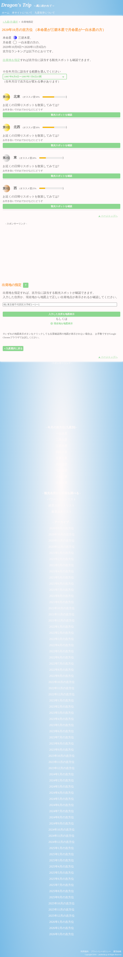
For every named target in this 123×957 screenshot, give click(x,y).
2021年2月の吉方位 (61, 559)
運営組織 (117, 951)
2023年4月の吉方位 (61, 718)
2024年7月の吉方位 (61, 811)
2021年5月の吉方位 (61, 577)
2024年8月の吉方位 (61, 817)
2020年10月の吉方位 (62, 534)
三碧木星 (61, 445)
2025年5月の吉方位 (61, 872)
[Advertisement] (61, 251)
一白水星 (61, 433)
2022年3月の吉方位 (61, 638)
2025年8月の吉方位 (61, 891)
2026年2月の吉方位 (61, 928)
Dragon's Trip (27, 5)
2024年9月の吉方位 (61, 823)
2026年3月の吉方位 (61, 934)
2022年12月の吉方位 (62, 694)
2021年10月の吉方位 (62, 608)
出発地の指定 (15, 285)
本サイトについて (22, 12)
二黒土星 (61, 439)
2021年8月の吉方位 (61, 595)
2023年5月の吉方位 (61, 725)
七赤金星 (61, 470)
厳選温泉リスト (61, 511)
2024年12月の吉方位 (62, 841)
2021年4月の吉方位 (61, 571)
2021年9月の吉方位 (61, 602)
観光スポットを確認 (61, 114)
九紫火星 (61, 482)
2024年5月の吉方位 (61, 798)
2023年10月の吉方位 (62, 755)
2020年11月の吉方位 (61, 540)
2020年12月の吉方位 (62, 546)
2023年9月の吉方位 (61, 749)
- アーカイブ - (61, 522)
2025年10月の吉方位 (62, 903)
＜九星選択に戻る (13, 348)
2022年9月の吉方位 (61, 675)
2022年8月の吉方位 (61, 669)
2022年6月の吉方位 (61, 657)
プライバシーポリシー (101, 951)
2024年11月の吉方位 (61, 835)
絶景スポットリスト (62, 505)
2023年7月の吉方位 (61, 737)
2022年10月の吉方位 (62, 682)
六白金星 (61, 464)
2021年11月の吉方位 (61, 614)
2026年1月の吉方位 (61, 921)
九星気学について (45, 12)
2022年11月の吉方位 (61, 688)
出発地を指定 (11, 59)
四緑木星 (61, 451)
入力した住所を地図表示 (61, 314)
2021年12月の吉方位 (62, 620)
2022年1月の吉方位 (61, 626)
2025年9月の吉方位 (61, 897)
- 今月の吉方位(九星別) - (61, 427)
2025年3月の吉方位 (61, 860)
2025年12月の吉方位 (62, 915)
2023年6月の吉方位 (61, 731)
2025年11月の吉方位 (61, 909)
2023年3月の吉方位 (61, 712)
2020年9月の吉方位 (61, 528)
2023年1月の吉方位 (61, 700)
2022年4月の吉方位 (61, 645)
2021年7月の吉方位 (61, 589)
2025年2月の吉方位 (61, 854)
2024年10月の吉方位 (62, 829)
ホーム (5, 12)
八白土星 (61, 476)
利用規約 (85, 951)
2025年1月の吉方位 (61, 848)
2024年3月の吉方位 (61, 786)
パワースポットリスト (61, 499)
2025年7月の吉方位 (61, 884)
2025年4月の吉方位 (61, 866)
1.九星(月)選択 (10, 22)
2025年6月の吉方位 (61, 878)
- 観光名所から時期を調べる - (61, 493)
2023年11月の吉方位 (61, 761)
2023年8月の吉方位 (61, 743)
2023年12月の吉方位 (62, 768)
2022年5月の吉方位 (61, 651)
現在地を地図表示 (61, 323)
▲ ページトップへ (108, 216)
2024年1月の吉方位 (61, 774)
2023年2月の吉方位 (61, 706)
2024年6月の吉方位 (61, 805)
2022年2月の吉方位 (61, 632)
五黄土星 (61, 458)
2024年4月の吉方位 (61, 792)
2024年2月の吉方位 (61, 780)
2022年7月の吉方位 (61, 663)
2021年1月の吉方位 (61, 552)
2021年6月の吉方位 (61, 583)
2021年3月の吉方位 (61, 565)
